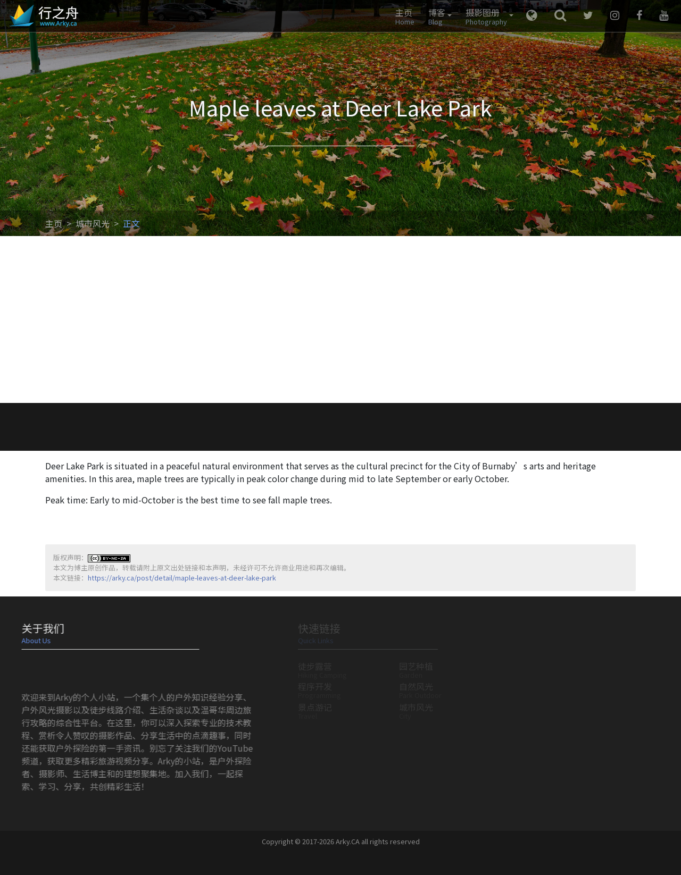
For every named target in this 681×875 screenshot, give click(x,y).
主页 (53, 223)
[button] (437, 16)
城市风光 (93, 223)
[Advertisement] (340, 323)
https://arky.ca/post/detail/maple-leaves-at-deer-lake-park (182, 578)
